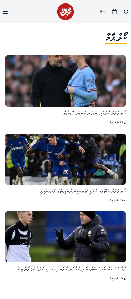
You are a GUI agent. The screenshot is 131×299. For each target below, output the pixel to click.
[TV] (114, 12)
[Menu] (5, 11)
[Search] (126, 12)
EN (103, 12)
